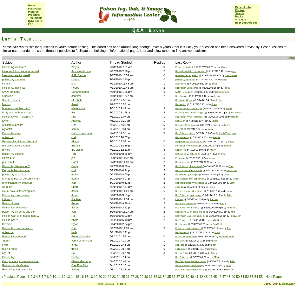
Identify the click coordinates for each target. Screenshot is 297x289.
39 (187, 276)
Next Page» (274, 276)
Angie (74, 219)
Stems (6, 240)
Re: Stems (180, 240)
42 (201, 276)
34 (164, 276)
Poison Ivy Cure (11, 133)
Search (239, 13)
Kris (73, 116)
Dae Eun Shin (79, 265)
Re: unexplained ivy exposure (189, 183)
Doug (74, 166)
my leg (6, 149)
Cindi (223, 154)
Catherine (225, 125)
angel (74, 244)
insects (6, 83)
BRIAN (217, 257)
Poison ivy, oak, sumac (15, 195)
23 (114, 276)
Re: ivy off (180, 121)
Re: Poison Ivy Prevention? (189, 166)
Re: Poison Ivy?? (183, 220)
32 (155, 276)
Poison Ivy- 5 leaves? (15, 207)
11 (59, 276)
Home (31, 5)
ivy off (5, 120)
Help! (5, 244)
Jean (226, 174)
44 (210, 276)
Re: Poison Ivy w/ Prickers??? (190, 116)
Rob (73, 112)
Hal (73, 215)
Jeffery (75, 269)
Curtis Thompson (81, 133)
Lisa (73, 124)
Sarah (75, 207)
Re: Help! (179, 245)
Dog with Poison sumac (16, 170)
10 (54, 276)
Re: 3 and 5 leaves (184, 100)
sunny (229, 108)
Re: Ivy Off (180, 253)
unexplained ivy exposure (17, 182)
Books (239, 16)
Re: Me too (180, 104)
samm (75, 129)
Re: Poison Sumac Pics (186, 88)
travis (74, 248)
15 (77, 276)
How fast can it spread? (16, 75)
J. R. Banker (78, 75)
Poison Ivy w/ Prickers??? (17, 116)
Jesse (74, 195)
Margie (216, 137)
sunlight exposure (12, 124)
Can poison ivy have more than (20, 261)
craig (74, 137)
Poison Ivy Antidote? (14, 67)
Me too (6, 104)
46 (220, 276)
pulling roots (9, 248)
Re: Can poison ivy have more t (190, 261)
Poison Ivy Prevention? (16, 166)
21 (105, 276)
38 (183, 276)
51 (242, 276)
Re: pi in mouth (182, 162)
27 (132, 276)
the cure (7, 224)
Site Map (240, 19)
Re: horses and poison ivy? (188, 108)
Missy (213, 150)
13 (68, 276)
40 (192, 276)
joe (73, 83)
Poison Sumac (11, 203)
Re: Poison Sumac (184, 203)
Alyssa (75, 141)
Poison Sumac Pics (13, 87)
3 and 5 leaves (11, 100)
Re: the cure (181, 224)
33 (160, 276)
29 (141, 276)
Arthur (214, 253)
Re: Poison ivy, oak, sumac (188, 195)
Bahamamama (80, 91)
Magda (75, 79)
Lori (73, 170)
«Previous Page (13, 276)
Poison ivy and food (14, 236)
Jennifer (76, 96)
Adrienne (231, 207)
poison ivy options (13, 153)
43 (206, 276)
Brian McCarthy (80, 236)
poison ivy (8, 137)
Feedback (121, 284)
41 (196, 276)
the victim (77, 149)
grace (233, 71)
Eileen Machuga (81, 261)
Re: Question (181, 96)
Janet (74, 104)
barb (74, 232)
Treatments (35, 17)
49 (233, 276)
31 (151, 276)
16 (82, 276)
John (74, 182)
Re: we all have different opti (189, 191)
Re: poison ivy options (186, 154)
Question (7, 96)
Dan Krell (217, 224)
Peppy (75, 87)
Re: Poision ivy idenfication (188, 265)
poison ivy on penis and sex (18, 211)
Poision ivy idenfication (15, 265)
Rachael (76, 199)
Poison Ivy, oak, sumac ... (17, 228)
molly (74, 174)
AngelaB (76, 120)
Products (34, 14)
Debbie (75, 257)
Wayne (75, 67)
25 (123, 276)
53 (251, 276)
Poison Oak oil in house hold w (20, 215)
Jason (75, 191)
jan (73, 157)
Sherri (75, 186)
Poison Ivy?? (10, 219)
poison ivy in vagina (14, 174)
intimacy (7, 199)
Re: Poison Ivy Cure (185, 133)
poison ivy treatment (14, 79)
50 (238, 276)
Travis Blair (236, 112)
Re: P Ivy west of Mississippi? (189, 112)
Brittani (75, 145)
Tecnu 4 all (231, 170)
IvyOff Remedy (11, 91)
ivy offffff (7, 129)
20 (100, 276)
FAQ (31, 24)
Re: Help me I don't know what (190, 71)
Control (240, 10)
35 (169, 276)
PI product (8, 157)
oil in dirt (7, 186)
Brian (214, 83)
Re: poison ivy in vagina (187, 174)
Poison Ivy (8, 257)
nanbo (75, 178)
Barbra (215, 121)
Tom (74, 228)
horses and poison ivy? (16, 108)
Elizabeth (76, 100)
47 (224, 276)
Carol (74, 162)
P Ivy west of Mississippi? (17, 112)
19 (96, 276)
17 (86, 276)
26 (128, 276)
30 (146, 276)
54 (256, 276)
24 (118, 276)
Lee (218, 162)
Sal (73, 253)
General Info (243, 7)
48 (229, 276)
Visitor (236, 178)
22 (109, 276)
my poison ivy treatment (16, 145)
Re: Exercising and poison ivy (189, 269)
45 (215, 276)
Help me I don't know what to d (20, 71)
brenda (234, 116)
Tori (73, 153)
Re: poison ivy (182, 137)
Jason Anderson (81, 71)
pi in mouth (8, 162)
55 (261, 276)
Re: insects (180, 83)
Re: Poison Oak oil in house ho (190, 216)
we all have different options (18, 191)
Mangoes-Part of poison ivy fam (21, 178)
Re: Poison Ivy (182, 257)
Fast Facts (34, 8)
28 (137, 276)
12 (63, 276)
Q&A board (35, 21)
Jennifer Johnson (81, 240)
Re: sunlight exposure (186, 125)
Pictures (33, 11)
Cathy (232, 183)
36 (174, 276)
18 (91, 276)
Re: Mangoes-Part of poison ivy (190, 178)
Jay (221, 100)
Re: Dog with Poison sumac (188, 170)
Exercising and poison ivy (17, 269)
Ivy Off (6, 253)
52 (247, 276)
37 (178, 276)
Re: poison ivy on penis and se (190, 212)
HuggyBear (235, 216)
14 (73, 276)
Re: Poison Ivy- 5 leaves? (187, 207)
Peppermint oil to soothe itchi (19, 141)
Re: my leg (180, 150)
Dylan (74, 224)
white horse (78, 108)
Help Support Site (246, 22)
